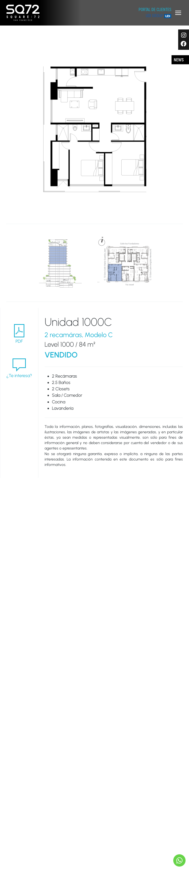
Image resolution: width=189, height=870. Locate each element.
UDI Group (158, 15)
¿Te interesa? (19, 368)
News (179, 60)
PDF (19, 333)
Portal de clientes (155, 9)
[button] (178, 13)
